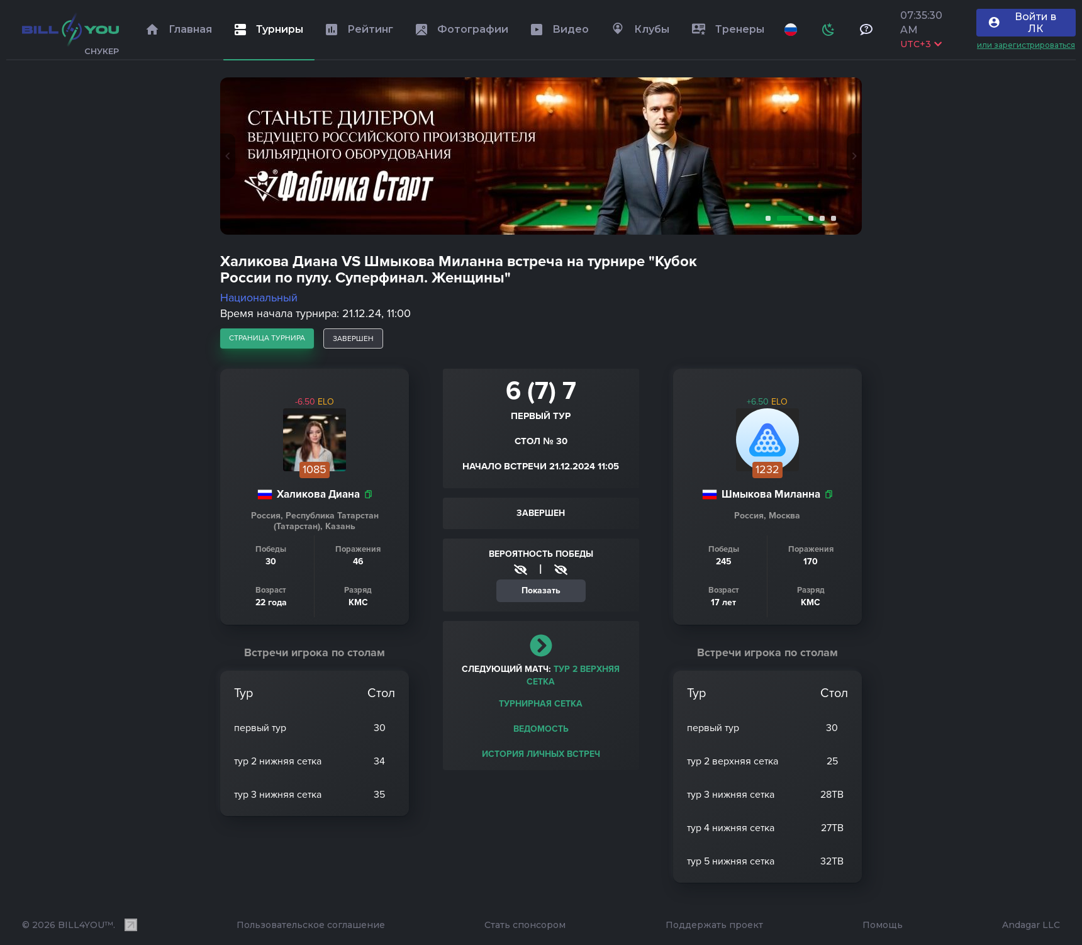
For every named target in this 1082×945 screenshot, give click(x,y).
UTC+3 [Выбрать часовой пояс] (921, 44)
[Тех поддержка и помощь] (866, 29)
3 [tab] (808, 218)
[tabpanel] (541, 156)
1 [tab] (765, 218)
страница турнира (267, 337)
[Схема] (828, 29)
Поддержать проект (714, 925)
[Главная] (70, 29)
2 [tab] (787, 218)
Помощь (882, 925)
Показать (541, 590)
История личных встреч (541, 754)
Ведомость (541, 729)
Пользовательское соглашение (311, 925)
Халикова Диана (318, 494)
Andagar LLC (1031, 925)
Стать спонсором (525, 925)
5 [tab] (831, 218)
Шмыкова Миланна (771, 494)
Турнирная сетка (541, 703)
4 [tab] (819, 218)
